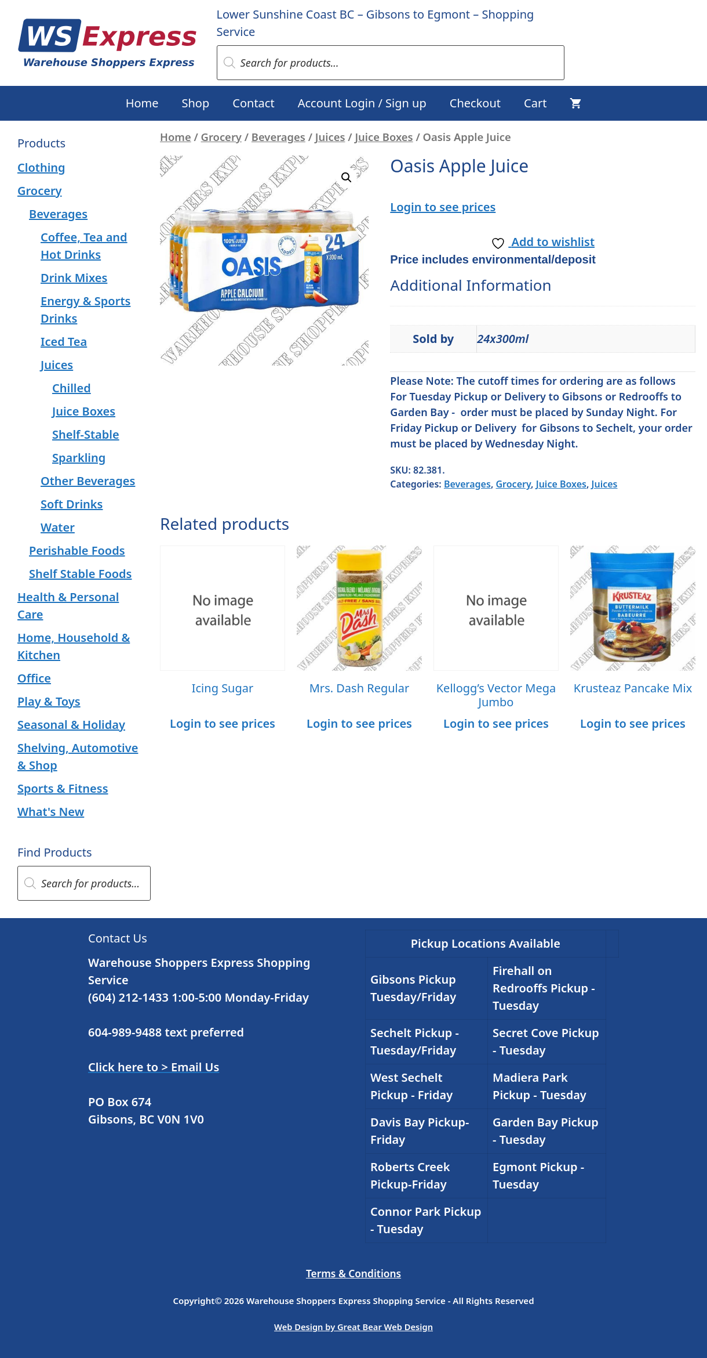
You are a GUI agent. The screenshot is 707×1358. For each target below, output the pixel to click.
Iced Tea (64, 341)
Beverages (278, 136)
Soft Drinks (72, 504)
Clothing (41, 167)
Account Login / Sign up (362, 103)
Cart (535, 103)
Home (142, 103)
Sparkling (78, 457)
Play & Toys (49, 701)
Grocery (221, 136)
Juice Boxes (384, 136)
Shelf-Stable (85, 434)
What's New (50, 811)
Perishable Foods (77, 550)
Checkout (475, 103)
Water (58, 527)
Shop (196, 103)
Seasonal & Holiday (71, 724)
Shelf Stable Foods (80, 574)
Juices (330, 136)
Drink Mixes (74, 278)
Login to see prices (442, 207)
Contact (253, 103)
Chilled (71, 388)
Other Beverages (88, 481)
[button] (346, 177)
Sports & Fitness (62, 788)
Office (34, 678)
